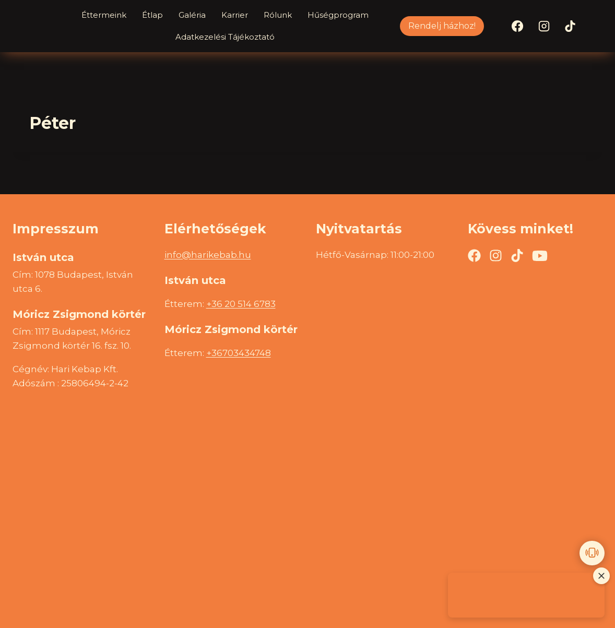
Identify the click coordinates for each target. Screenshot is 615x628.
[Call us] (592, 553)
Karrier (234, 15)
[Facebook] (517, 26)
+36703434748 (238, 353)
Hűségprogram (338, 15)
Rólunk (278, 15)
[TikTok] (570, 26)
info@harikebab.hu (207, 255)
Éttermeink (103, 15)
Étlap (152, 15)
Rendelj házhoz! (442, 26)
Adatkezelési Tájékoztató (225, 37)
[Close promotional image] (601, 575)
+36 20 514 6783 (241, 304)
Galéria (192, 15)
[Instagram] (544, 26)
